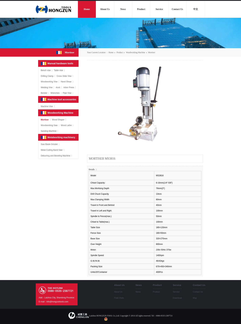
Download (177, 298)
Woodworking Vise (49, 81)
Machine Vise (47, 106)
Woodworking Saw (49, 125)
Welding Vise (47, 87)
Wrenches (55, 93)
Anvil (58, 87)
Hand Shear (66, 81)
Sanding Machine (49, 131)
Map (195, 298)
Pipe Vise (67, 93)
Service (176, 292)
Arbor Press (68, 87)
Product (120, 52)
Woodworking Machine (135, 52)
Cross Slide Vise (64, 76)
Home (111, 52)
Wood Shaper (58, 120)
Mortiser (151, 52)
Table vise (58, 70)
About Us (118, 292)
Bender (44, 93)
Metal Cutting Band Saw (52, 150)
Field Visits (119, 298)
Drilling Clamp (47, 76)
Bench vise (46, 70)
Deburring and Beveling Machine (55, 156)
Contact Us (198, 292)
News (138, 292)
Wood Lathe (66, 125)
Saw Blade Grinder (49, 144)
